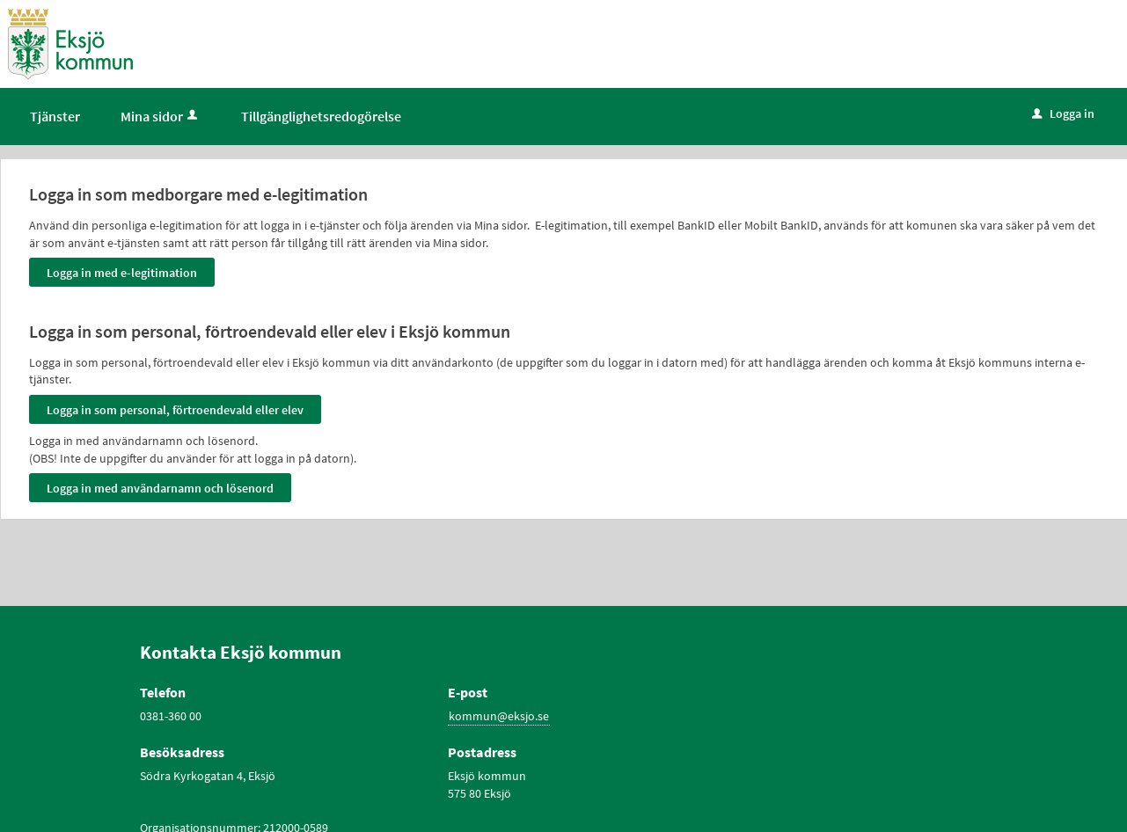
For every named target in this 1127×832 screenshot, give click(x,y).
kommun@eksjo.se (499, 716)
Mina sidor (161, 116)
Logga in (1063, 113)
